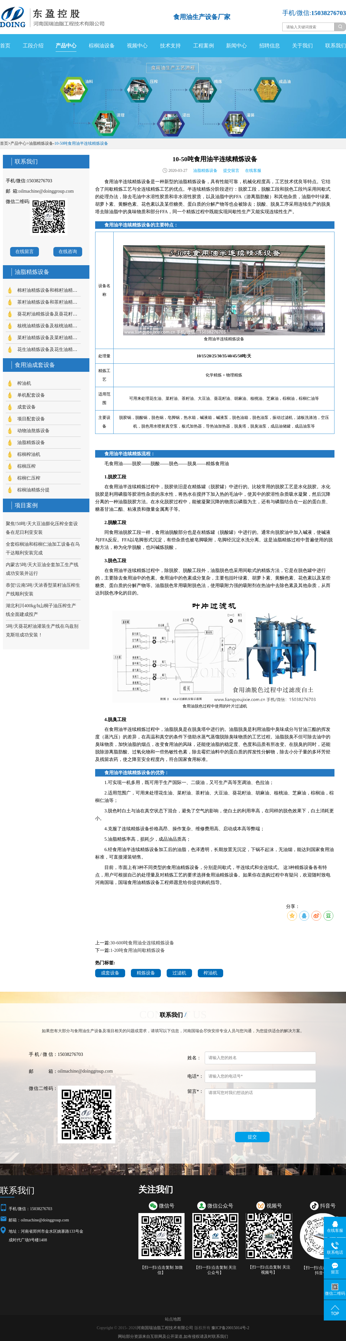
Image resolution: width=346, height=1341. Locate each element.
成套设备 (26, 406)
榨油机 (24, 383)
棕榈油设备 (102, 46)
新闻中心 (236, 46)
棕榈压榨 (26, 466)
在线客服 (253, 170)
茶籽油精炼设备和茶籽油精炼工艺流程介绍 (61, 302)
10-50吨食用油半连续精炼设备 (81, 143)
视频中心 (137, 46)
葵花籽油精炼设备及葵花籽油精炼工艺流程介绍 (65, 313)
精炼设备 (146, 972)
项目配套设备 (31, 418)
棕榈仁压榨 (28, 478)
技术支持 (170, 46)
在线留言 (24, 251)
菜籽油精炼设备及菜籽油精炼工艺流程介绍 (61, 337)
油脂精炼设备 (41, 143)
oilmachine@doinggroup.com (46, 191)
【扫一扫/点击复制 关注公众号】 (215, 1270)
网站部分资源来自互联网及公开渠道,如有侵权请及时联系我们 (173, 1336)
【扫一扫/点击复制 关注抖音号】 (323, 1270)
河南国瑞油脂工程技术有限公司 (165, 1328)
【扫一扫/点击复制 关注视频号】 (269, 1270)
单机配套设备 (31, 395)
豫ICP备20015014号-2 (230, 1328)
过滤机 (179, 972)
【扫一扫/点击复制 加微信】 (161, 1270)
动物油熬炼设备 (33, 430)
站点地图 (173, 1319)
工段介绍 (33, 46)
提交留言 (231, 170)
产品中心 (66, 46)
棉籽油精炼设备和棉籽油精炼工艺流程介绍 (61, 290)
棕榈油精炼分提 (33, 489)
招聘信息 (269, 46)
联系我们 (335, 46)
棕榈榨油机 (28, 454)
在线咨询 (68, 251)
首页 (5, 46)
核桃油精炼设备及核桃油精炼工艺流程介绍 (61, 325)
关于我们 (302, 46)
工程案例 (203, 46)
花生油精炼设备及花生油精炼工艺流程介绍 (61, 349)
